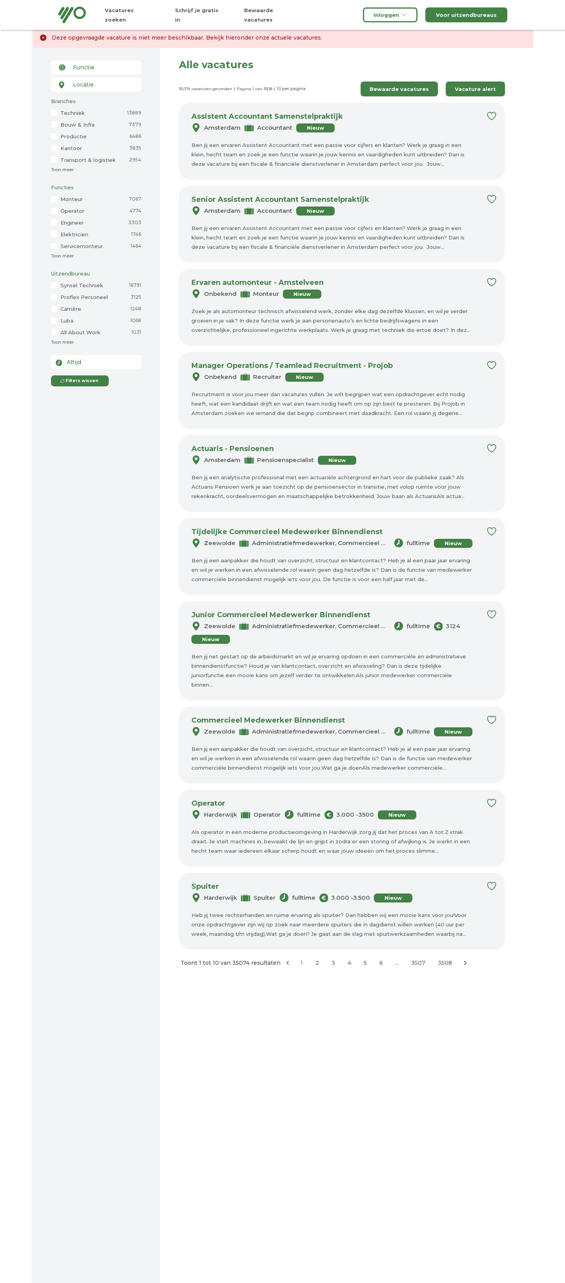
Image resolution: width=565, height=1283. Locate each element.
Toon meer (62, 169)
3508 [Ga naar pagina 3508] (445, 962)
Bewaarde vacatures (399, 89)
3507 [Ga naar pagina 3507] (418, 962)
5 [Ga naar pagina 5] (365, 962)
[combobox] (96, 67)
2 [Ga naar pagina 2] (317, 962)
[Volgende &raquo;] (465, 963)
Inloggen (390, 15)
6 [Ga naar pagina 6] (381, 962)
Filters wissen (79, 380)
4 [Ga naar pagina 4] (349, 962)
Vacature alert (475, 89)
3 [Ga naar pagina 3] (333, 962)
